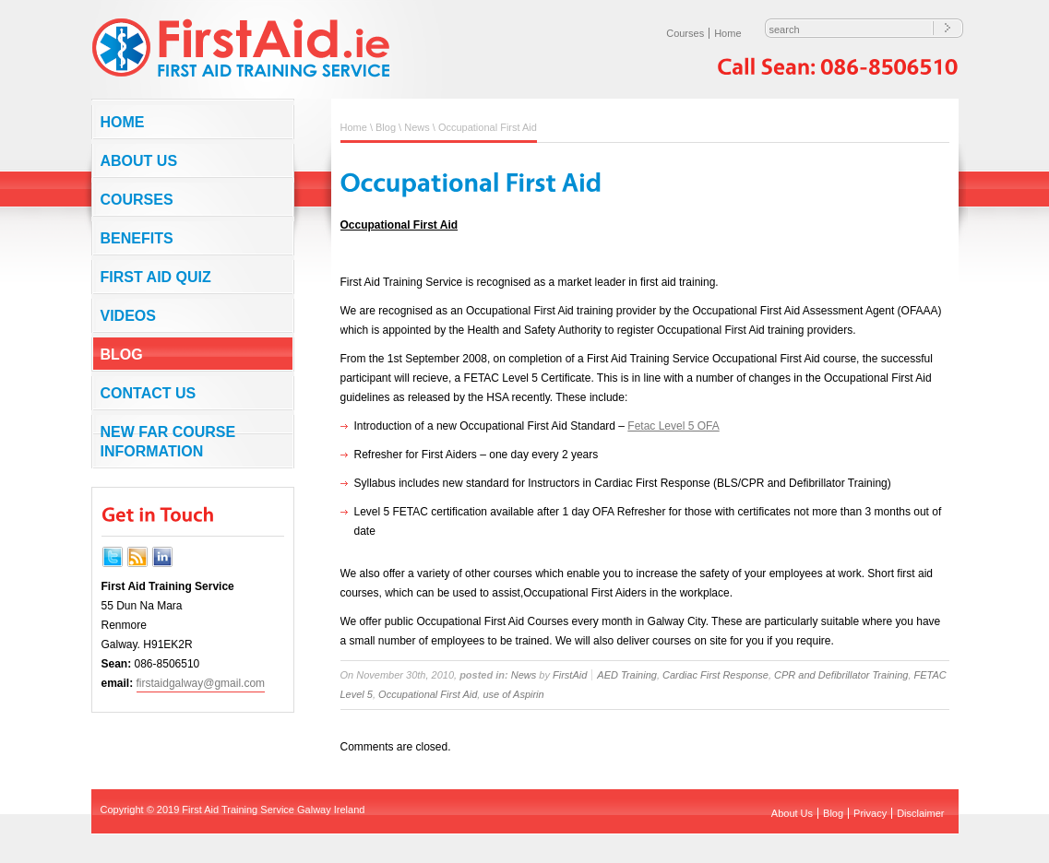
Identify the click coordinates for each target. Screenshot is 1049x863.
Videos (128, 316)
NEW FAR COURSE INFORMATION (168, 441)
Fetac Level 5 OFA (673, 426)
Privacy (870, 813)
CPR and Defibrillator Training (841, 674)
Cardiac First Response (715, 674)
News (417, 127)
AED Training (627, 674)
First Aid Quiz (156, 277)
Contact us (149, 393)
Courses (685, 33)
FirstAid (570, 674)
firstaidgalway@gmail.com (201, 683)
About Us (139, 161)
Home (727, 33)
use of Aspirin (513, 694)
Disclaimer (920, 813)
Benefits (137, 238)
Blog (122, 354)
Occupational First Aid (427, 694)
